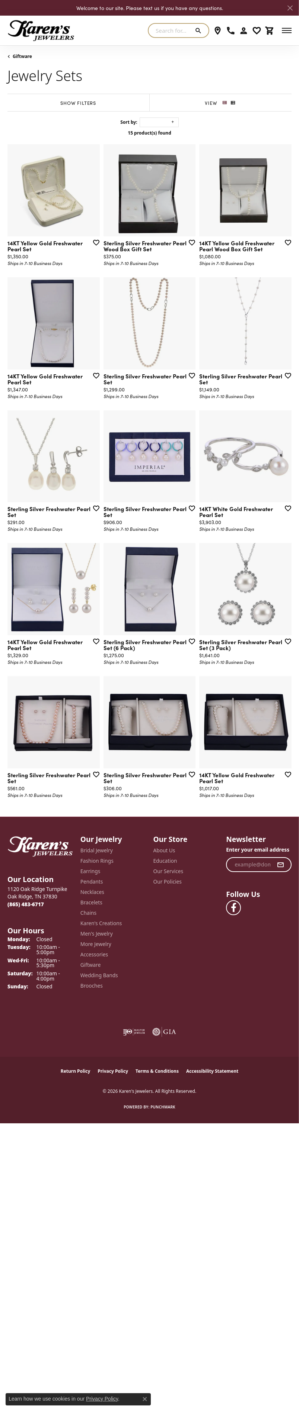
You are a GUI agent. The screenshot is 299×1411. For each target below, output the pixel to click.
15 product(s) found (149, 133)
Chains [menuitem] (88, 912)
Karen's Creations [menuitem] (101, 923)
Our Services (168, 871)
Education (165, 860)
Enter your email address (257, 849)
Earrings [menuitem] (90, 871)
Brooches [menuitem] (91, 985)
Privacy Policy (113, 1071)
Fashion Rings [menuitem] (97, 860)
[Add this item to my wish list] (94, 242)
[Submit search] (200, 30)
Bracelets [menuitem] (91, 902)
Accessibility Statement (212, 1071)
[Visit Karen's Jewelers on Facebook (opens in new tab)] (233, 907)
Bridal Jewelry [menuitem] (96, 850)
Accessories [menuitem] (94, 954)
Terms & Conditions (157, 1071)
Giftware (22, 56)
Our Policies (167, 881)
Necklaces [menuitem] (92, 891)
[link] (217, 30)
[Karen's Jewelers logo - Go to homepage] (41, 30)
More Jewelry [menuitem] (95, 943)
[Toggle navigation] (286, 30)
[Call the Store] (25, 904)
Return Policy (75, 1071)
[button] (243, 30)
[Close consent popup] (145, 1399)
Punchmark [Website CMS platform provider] (162, 1107)
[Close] (290, 8)
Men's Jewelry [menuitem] (96, 933)
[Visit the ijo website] (134, 1031)
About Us (164, 850)
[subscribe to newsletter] (280, 864)
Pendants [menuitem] (91, 881)
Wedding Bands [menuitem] (99, 975)
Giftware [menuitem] (90, 964)
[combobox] (169, 30)
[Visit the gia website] (164, 1031)
